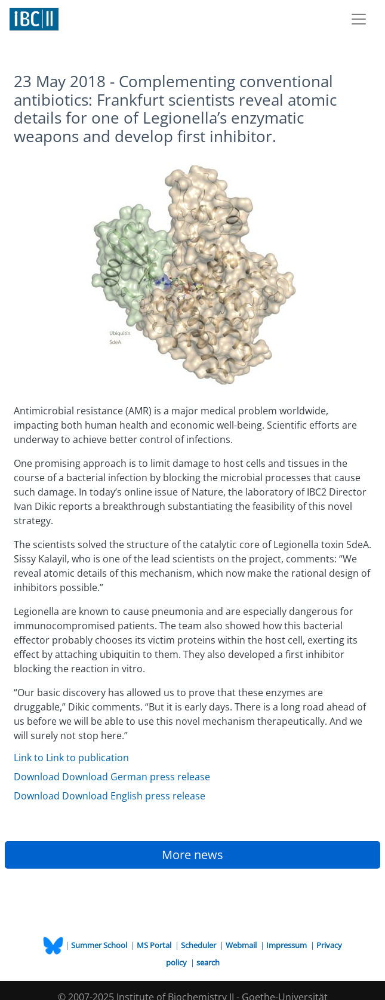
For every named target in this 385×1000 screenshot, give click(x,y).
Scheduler (199, 945)
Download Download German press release (112, 776)
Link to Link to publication (71, 757)
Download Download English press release (109, 795)
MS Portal (155, 945)
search (208, 962)
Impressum (287, 945)
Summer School (100, 945)
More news (192, 855)
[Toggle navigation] (358, 19)
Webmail (242, 945)
